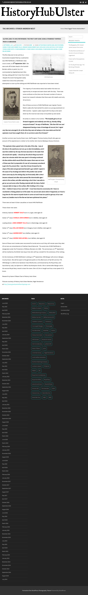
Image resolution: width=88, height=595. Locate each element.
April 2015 (4, 548)
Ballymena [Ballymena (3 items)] (42, 304)
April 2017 (4, 499)
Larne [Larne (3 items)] (44, 348)
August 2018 (5, 457)
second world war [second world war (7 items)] (37, 384)
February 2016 (6, 527)
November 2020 (6, 411)
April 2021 (4, 401)
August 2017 (5, 492)
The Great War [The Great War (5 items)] (45, 388)
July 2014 (4, 579)
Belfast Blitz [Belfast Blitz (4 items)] (52, 313)
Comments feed (65, 310)
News (30, 45)
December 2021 (6, 380)
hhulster (19, 45)
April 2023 (4, 345)
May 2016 (4, 516)
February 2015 (6, 555)
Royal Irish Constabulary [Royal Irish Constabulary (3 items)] (38, 375)
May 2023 (4, 341)
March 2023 (5, 349)
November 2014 (6, 565)
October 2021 (5, 384)
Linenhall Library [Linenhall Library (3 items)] (36, 353)
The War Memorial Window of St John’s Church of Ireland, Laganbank (76, 53)
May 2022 (4, 366)
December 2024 (6, 317)
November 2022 (6, 352)
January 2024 (5, 335)
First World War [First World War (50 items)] (36, 330)
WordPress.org (65, 314)
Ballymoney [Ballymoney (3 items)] (51, 304)
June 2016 (5, 513)
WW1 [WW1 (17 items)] (44, 397)
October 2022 (5, 356)
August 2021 (5, 390)
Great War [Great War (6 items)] (45, 330)
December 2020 (6, 408)
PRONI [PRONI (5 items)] (34, 371)
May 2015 (4, 544)
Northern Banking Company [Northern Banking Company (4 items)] (39, 362)
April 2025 (4, 310)
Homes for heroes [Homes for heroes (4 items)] (46, 339)
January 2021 (5, 404)
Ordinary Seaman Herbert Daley (31, 47)
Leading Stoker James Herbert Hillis (12, 47)
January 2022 (5, 376)
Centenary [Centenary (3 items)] (48, 321)
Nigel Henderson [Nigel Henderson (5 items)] (48, 353)
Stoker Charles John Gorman (34, 49)
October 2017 (5, 485)
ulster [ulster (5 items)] (53, 388)
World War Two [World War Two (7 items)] (36, 397)
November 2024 (6, 321)
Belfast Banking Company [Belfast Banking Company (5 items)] (39, 313)
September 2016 (6, 506)
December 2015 (6, 534)
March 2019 (5, 443)
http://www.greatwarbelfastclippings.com (17, 284)
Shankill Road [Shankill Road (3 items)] (48, 384)
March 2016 (5, 523)
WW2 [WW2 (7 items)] (50, 397)
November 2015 (6, 537)
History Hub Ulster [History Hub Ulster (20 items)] (37, 335)
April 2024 (4, 331)
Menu (44, 22)
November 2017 (6, 481)
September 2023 (6, 338)
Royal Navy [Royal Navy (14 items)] (47, 379)
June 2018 (5, 460)
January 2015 (5, 558)
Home (62, 29)
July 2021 (4, 394)
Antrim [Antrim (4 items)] (34, 304)
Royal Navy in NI (50, 47)
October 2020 (5, 415)
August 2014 (5, 576)
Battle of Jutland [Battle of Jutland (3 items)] (36, 308)
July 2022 (4, 362)
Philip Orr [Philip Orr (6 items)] (46, 366)
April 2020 (4, 432)
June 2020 (5, 425)
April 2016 (4, 520)
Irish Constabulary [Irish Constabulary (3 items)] (37, 344)
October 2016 (5, 502)
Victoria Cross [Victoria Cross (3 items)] (35, 393)
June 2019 (5, 439)
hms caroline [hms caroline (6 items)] (48, 335)
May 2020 (4, 429)
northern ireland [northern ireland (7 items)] (36, 366)
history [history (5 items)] (53, 330)
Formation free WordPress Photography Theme (36, 591)
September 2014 (6, 572)
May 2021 (4, 397)
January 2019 (5, 450)
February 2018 (6, 474)
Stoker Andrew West (20, 49)
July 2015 (4, 541)
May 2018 (4, 464)
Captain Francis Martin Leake (46, 45)
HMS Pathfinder (59, 45)
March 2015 (5, 551)
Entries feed (64, 307)
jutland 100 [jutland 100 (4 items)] (48, 344)
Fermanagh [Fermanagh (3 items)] (49, 326)
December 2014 (6, 562)
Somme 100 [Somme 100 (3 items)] (35, 388)
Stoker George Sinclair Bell (50, 49)
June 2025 (5, 303)
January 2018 (5, 478)
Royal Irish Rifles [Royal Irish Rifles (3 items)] (36, 379)
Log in (62, 303)
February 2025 (6, 314)
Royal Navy (43, 47)
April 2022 (4, 369)
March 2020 (5, 436)
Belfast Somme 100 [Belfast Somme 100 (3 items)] (49, 317)
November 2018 (6, 453)
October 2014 (5, 569)
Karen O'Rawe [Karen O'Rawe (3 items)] (36, 348)
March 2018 (5, 471)
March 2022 (5, 373)
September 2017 (6, 488)
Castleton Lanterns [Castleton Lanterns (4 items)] (37, 321)
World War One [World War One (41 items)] (46, 393)
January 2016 (5, 530)
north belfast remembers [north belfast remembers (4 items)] (39, 357)
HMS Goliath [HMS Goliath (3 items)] (35, 339)
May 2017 (4, 495)
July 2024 (4, 324)
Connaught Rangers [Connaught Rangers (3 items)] (37, 326)
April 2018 (4, 467)
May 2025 (4, 307)
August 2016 (5, 509)
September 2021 (6, 387)
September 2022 (6, 359)
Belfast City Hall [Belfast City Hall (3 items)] (36, 317)
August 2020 (5, 422)
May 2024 (4, 328)
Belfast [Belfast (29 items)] (46, 308)
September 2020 (6, 418)
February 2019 (6, 446)
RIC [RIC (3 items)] (40, 371)
